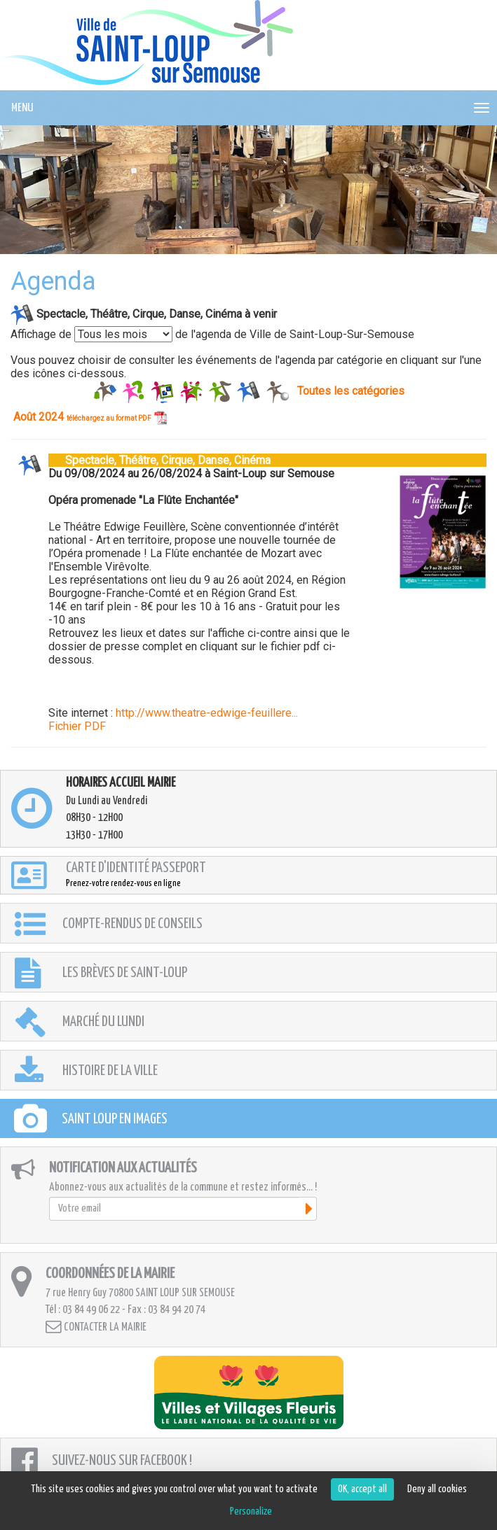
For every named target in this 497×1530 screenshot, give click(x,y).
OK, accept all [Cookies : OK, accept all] (362, 1489)
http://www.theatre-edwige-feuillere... (207, 713)
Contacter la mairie (96, 1327)
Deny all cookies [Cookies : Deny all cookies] (437, 1489)
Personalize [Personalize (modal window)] (251, 1511)
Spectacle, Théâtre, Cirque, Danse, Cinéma (159, 460)
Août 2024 (90, 416)
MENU (22, 108)
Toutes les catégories (350, 391)
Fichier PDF (77, 726)
